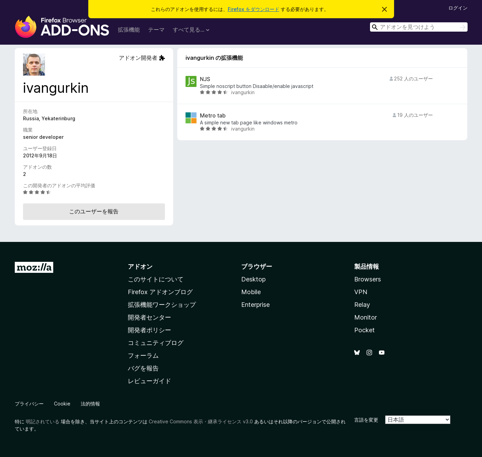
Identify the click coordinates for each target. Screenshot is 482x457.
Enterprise (255, 304)
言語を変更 (366, 420)
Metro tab (213, 115)
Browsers (367, 279)
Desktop (253, 279)
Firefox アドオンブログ (160, 292)
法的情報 (90, 403)
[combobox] (419, 27)
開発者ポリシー (149, 330)
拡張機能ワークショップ (162, 304)
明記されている (42, 421)
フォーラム (143, 355)
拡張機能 (129, 29)
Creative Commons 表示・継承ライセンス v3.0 (201, 421)
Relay (362, 304)
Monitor (365, 317)
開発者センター (149, 317)
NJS (205, 79)
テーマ (156, 29)
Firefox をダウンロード (253, 9)
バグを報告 (143, 368)
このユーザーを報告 (94, 211)
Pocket (364, 330)
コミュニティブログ (155, 342)
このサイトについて (155, 279)
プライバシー (29, 403)
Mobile (251, 292)
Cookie (62, 403)
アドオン (140, 266)
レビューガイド (149, 380)
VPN (360, 292)
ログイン (458, 8)
